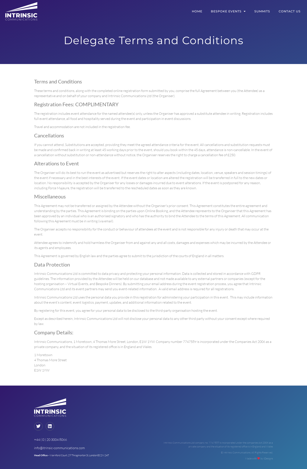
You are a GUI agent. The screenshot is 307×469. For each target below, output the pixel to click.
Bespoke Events (228, 11)
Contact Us (290, 11)
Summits (262, 11)
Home (197, 11)
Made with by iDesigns (259, 458)
